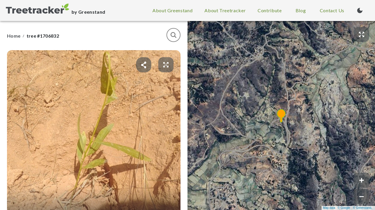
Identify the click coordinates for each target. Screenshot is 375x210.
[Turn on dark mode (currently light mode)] (360, 10)
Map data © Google (336, 207)
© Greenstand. (362, 207)
